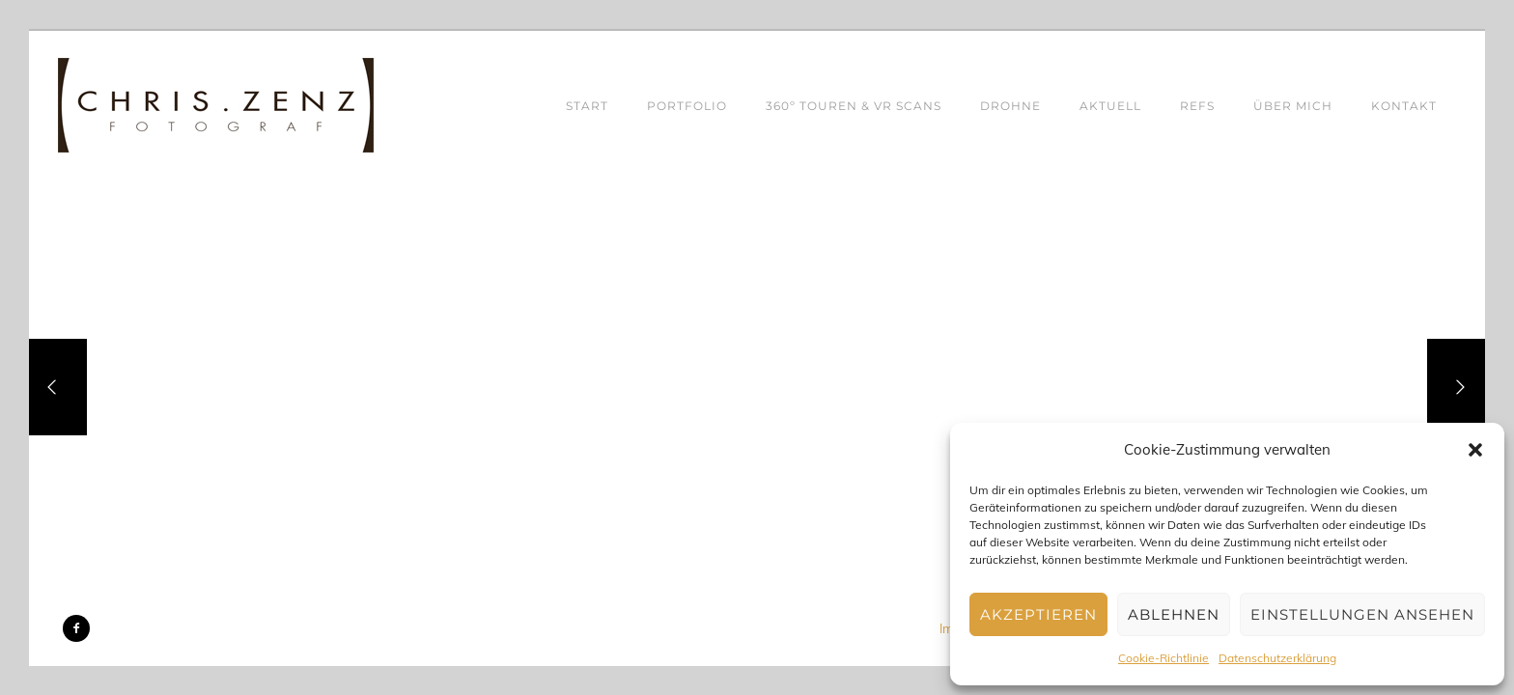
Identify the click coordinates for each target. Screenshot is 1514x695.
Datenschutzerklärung (1277, 658)
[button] (1475, 449)
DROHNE (1010, 105)
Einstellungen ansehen (1362, 614)
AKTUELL (1110, 105)
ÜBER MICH (1292, 105)
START (587, 105)
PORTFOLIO (687, 105)
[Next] (1456, 387)
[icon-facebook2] (76, 628)
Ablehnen (1174, 614)
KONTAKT (1404, 105)
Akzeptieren (1038, 614)
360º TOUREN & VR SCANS (853, 105)
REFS (1197, 105)
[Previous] (58, 387)
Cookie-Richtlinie (1163, 658)
